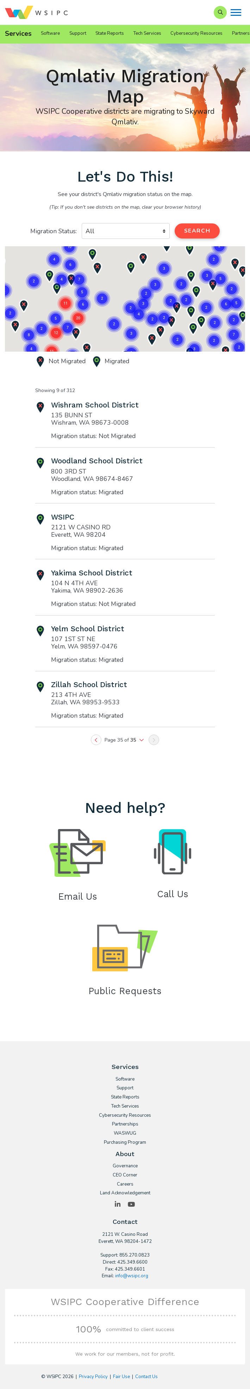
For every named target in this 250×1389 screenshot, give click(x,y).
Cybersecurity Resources (196, 33)
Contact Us (146, 1377)
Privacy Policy (93, 1377)
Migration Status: (53, 231)
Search (197, 231)
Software (50, 33)
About (125, 1154)
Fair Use (121, 1377)
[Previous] (96, 740)
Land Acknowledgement (125, 1193)
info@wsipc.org (131, 1276)
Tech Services (147, 33)
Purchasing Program (125, 1143)
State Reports (109, 33)
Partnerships (125, 1124)
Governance (125, 1166)
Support (77, 33)
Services (18, 33)
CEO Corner (125, 1175)
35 (133, 740)
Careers (125, 1184)
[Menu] (236, 12)
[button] (143, 304)
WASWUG (125, 1133)
